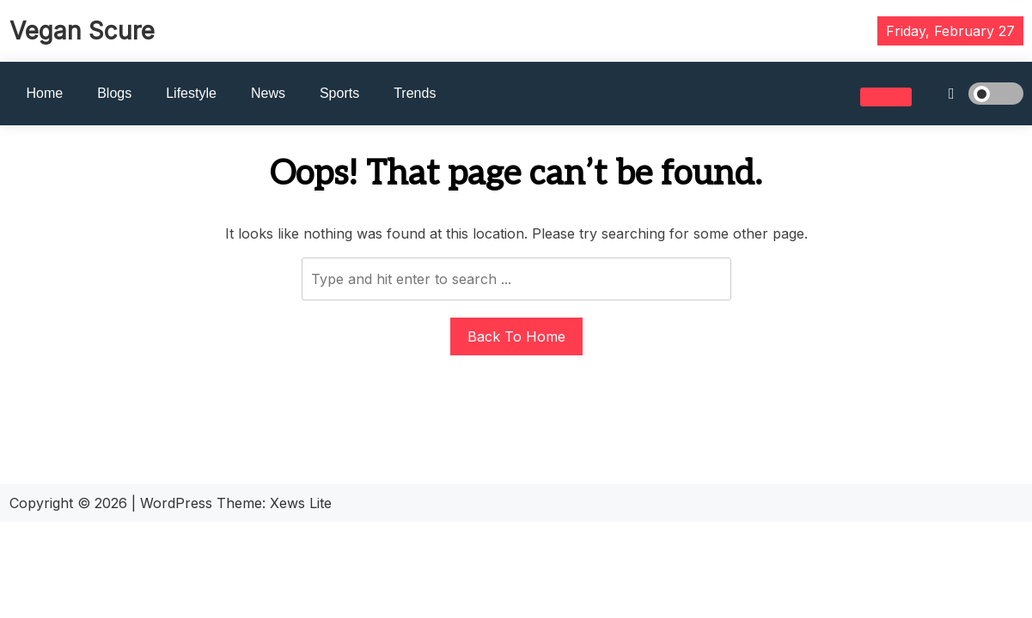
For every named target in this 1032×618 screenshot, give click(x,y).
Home (45, 93)
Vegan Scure (82, 30)
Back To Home (516, 336)
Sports (339, 93)
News (268, 93)
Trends (415, 93)
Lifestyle (191, 93)
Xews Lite (301, 503)
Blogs (114, 93)
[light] (971, 93)
